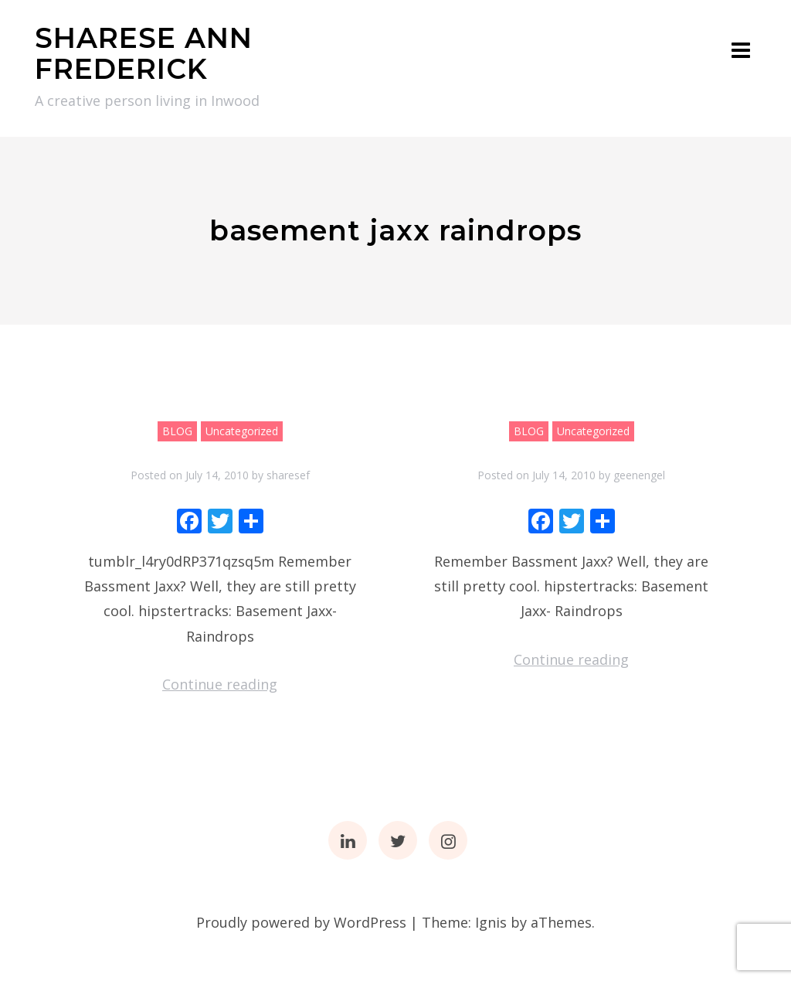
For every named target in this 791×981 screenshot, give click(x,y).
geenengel (639, 475)
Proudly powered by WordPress (301, 922)
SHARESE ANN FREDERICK (144, 53)
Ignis (491, 922)
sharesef (288, 475)
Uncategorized (241, 431)
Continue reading (219, 684)
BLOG (177, 431)
